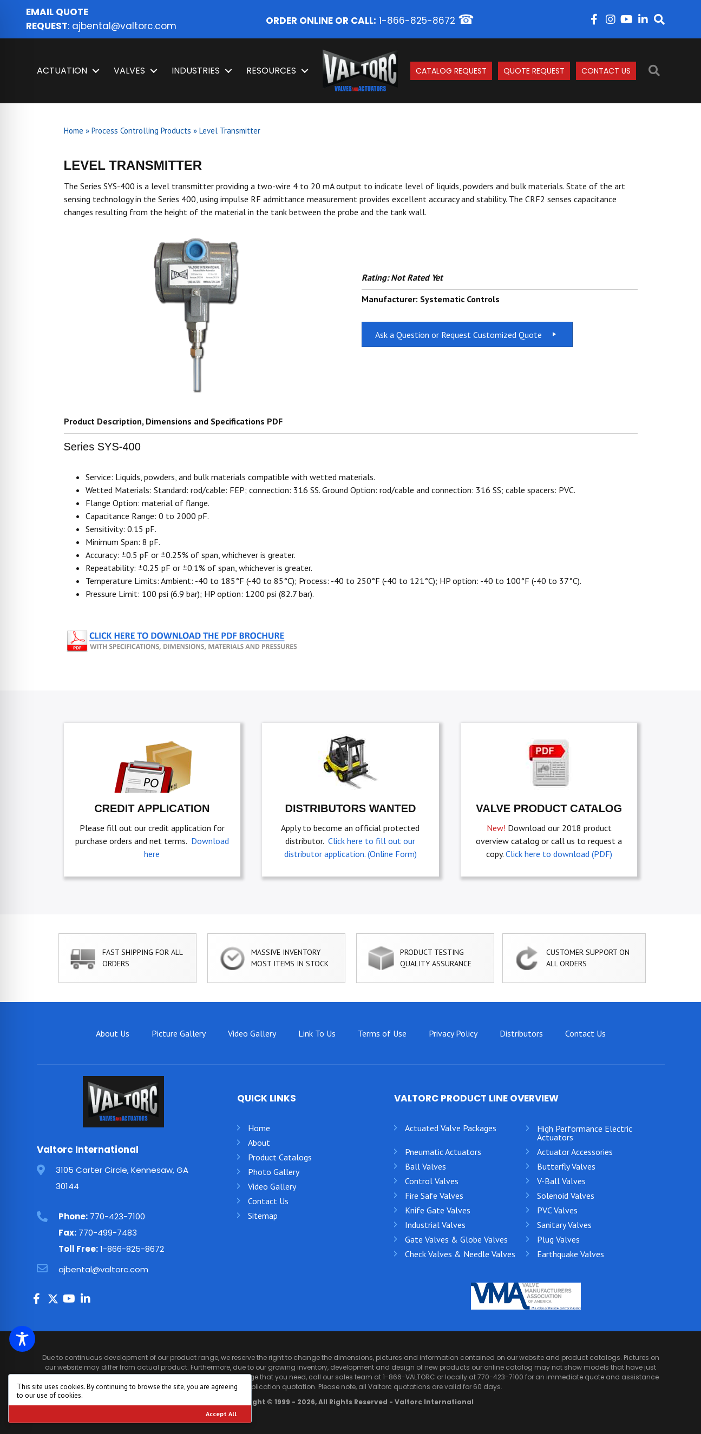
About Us (112, 1033)
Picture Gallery (179, 1033)
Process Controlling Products (141, 130)
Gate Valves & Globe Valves (456, 1239)
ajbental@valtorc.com (124, 25)
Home (73, 130)
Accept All (221, 1414)
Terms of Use (382, 1033)
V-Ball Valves (561, 1181)
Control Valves (431, 1181)
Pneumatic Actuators (443, 1151)
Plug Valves (558, 1239)
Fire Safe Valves (434, 1195)
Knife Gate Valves (437, 1210)
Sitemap (263, 1215)
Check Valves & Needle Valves (460, 1254)
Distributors (521, 1033)
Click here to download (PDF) (559, 853)
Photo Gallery (273, 1171)
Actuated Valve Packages (450, 1128)
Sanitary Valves (564, 1224)
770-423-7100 (117, 1216)
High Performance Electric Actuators (584, 1133)
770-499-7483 (107, 1232)
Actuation (62, 70)
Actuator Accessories (575, 1151)
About (259, 1142)
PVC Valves (557, 1210)
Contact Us (606, 70)
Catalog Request (451, 70)
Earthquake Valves (570, 1254)
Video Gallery (252, 1033)
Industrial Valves (435, 1224)
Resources (271, 70)
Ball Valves (425, 1166)
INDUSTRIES (196, 70)
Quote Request (534, 70)
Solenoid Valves (565, 1195)
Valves (129, 70)
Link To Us (317, 1033)
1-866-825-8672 (417, 20)
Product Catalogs (280, 1157)
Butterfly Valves (566, 1166)
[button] (594, 19)
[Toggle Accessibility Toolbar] (22, 1339)
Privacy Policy (453, 1033)
